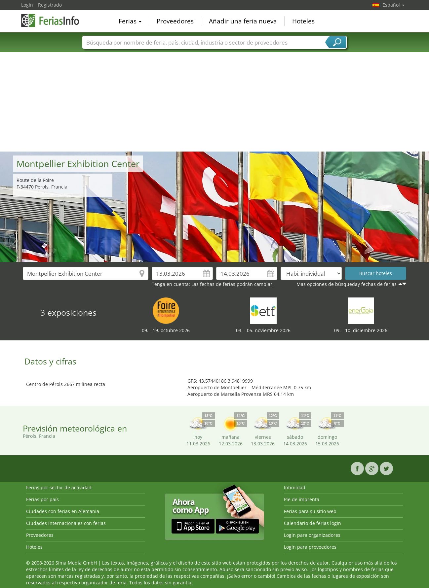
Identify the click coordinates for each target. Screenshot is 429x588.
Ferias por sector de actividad (59, 487)
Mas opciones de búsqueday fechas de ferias (346, 284)
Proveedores (175, 21)
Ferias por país (42, 499)
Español (393, 5)
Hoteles (303, 21)
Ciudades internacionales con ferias (66, 523)
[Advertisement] (214, 102)
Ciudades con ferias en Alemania (62, 511)
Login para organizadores (312, 535)
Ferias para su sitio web (310, 511)
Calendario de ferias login (312, 523)
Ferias (130, 21)
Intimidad (294, 487)
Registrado (50, 5)
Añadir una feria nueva (243, 21)
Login (27, 5)
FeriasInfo (54, 20)
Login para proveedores (310, 547)
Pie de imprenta (301, 499)
